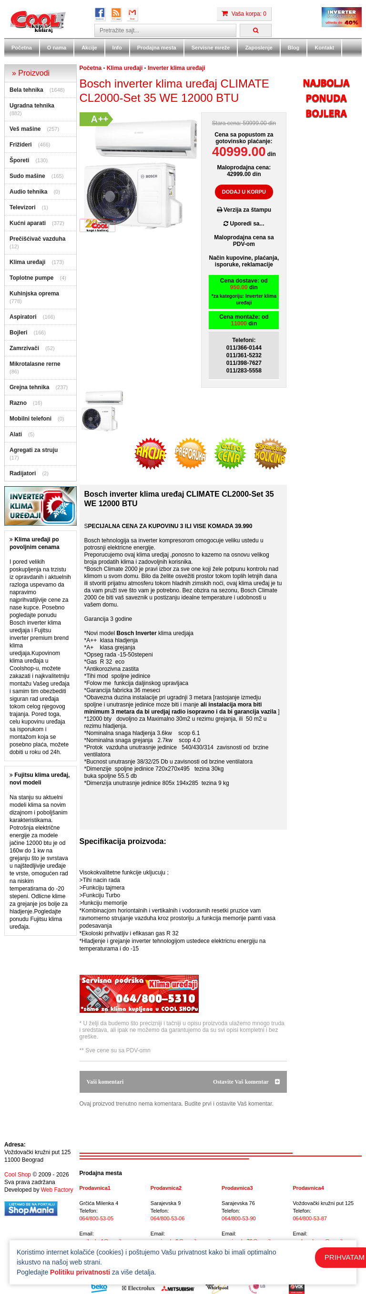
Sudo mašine (27, 176)
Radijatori (23, 473)
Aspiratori (23, 317)
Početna (21, 47)
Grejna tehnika (29, 387)
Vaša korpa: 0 (244, 13)
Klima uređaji (27, 262)
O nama (56, 47)
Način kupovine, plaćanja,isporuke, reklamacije (244, 261)
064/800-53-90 (239, 1218)
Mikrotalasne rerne (35, 364)
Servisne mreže (211, 47)
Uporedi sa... (244, 223)
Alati (16, 434)
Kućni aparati (28, 223)
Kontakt (324, 47)
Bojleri (18, 332)
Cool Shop (17, 1174)
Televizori (22, 207)
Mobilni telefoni (30, 418)
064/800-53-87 (310, 1218)
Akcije (89, 47)
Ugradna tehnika (32, 105)
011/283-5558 (244, 370)
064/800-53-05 (97, 1218)
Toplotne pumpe (31, 277)
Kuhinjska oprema (34, 293)
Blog (293, 47)
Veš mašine (25, 129)
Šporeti (19, 160)
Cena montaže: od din (243, 320)
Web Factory (57, 1189)
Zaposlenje (258, 47)
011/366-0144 (244, 347)
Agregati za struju (34, 450)
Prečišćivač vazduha (37, 238)
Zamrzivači (24, 348)
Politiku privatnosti (80, 1272)
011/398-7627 (244, 363)
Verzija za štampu (244, 209)
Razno (18, 403)
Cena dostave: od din (243, 291)
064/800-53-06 (168, 1218)
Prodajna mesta (156, 47)
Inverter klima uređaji (176, 68)
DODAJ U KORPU (244, 192)
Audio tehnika (28, 191)
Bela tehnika (26, 90)
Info (117, 47)
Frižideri (21, 144)
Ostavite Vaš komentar (246, 1081)
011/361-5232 (244, 355)
